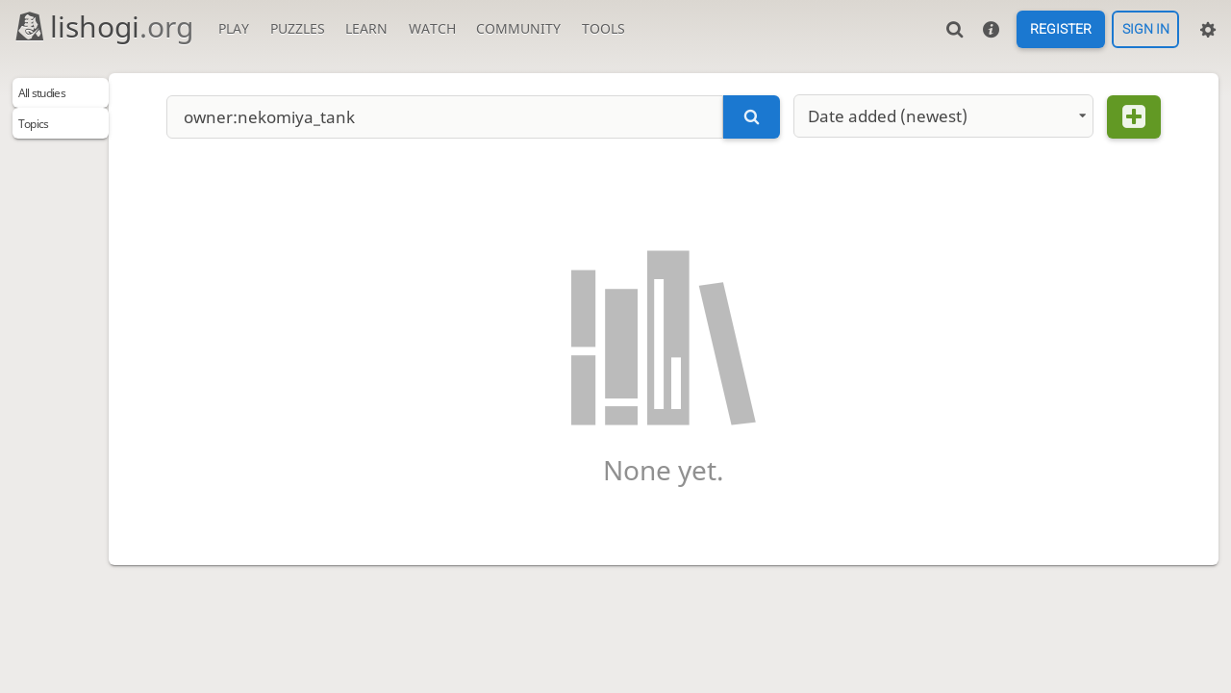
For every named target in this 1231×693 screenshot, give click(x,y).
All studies (56, 97)
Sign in (1145, 30)
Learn (366, 28)
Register (1061, 30)
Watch (432, 28)
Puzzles (297, 28)
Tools (603, 28)
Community (518, 28)
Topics (43, 133)
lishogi (103, 26)
